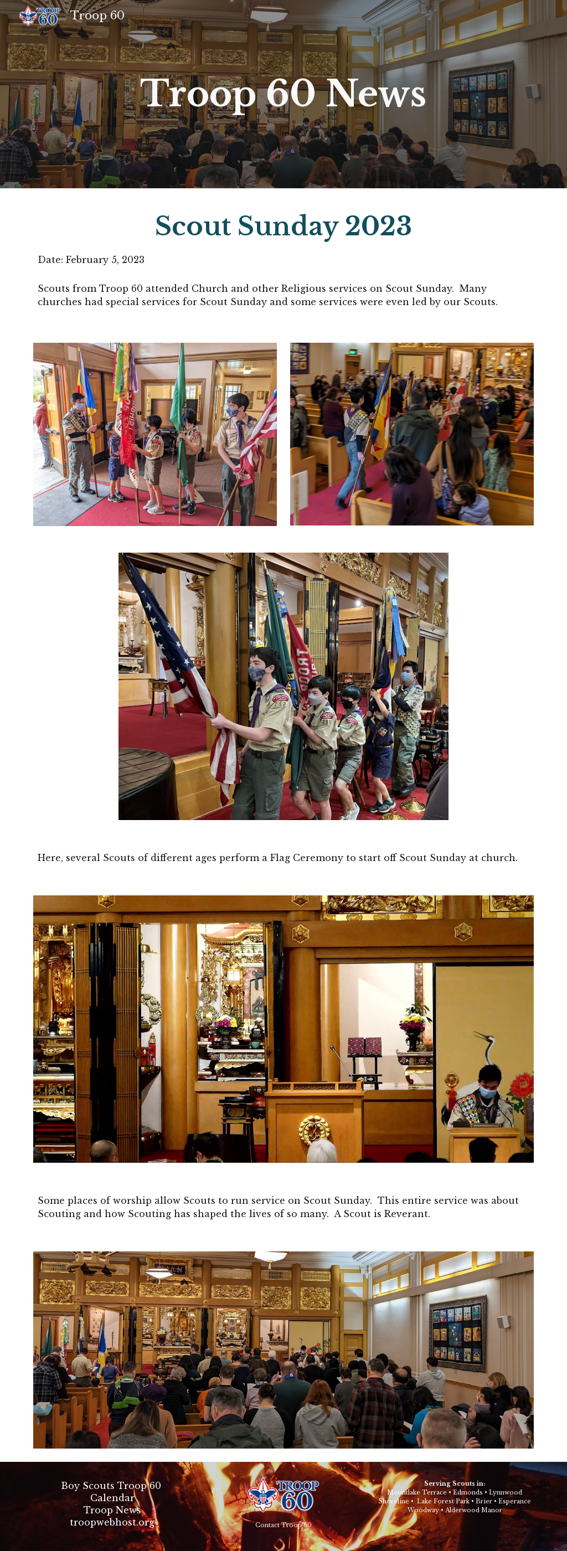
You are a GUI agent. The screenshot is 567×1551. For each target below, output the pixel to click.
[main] (283, 94)
